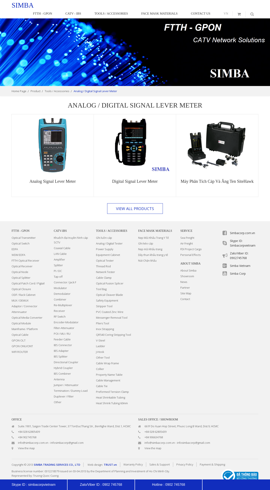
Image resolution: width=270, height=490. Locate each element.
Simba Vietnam (240, 258)
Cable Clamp (104, 270)
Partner (185, 280)
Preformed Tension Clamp (112, 384)
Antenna (59, 372)
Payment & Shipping (212, 457)
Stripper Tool (104, 298)
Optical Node (20, 264)
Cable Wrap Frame (107, 356)
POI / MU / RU (62, 326)
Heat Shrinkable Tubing (110, 390)
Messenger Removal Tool (111, 310)
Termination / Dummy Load (71, 383)
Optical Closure (21, 281)
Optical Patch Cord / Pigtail (28, 276)
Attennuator (19, 304)
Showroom (187, 268)
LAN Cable (60, 246)
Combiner (60, 292)
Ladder (100, 338)
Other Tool (103, 350)
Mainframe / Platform (25, 321)
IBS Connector (63, 337)
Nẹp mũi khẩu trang (150, 241)
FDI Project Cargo (191, 241)
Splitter (58, 257)
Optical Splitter (21, 270)
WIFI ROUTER (20, 344)
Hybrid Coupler (63, 360)
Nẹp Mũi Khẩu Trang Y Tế (153, 230)
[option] (135, 44)
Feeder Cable (62, 332)
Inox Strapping (105, 321)
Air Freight (186, 236)
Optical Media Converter (27, 310)
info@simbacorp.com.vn (33, 435)
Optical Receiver (22, 259)
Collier (100, 361)
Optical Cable (20, 327)
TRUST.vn (110, 457)
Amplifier (59, 252)
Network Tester (105, 264)
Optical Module (21, 316)
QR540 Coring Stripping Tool (113, 327)
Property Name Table (109, 367)
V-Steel (100, 333)
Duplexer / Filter (64, 389)
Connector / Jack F (65, 275)
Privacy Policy (184, 457)
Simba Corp (238, 266)
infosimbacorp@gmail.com (67, 435)
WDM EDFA (18, 247)
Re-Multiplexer (63, 297)
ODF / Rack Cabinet (23, 287)
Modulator (60, 280)
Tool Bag (101, 281)
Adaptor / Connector (24, 298)
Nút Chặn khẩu (147, 253)
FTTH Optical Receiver (25, 253)
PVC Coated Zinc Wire (109, 304)
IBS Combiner (62, 366)
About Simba (188, 263)
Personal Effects (190, 247)
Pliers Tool (102, 316)
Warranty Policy (133, 457)
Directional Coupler (66, 354)
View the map (26, 440)
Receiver (59, 303)
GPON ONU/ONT (22, 338)
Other (57, 394)
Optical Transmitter (24, 230)
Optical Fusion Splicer (109, 276)
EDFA (15, 241)
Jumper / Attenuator (66, 377)
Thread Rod (103, 259)
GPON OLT (19, 333)
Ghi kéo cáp (145, 236)
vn (228, 5)
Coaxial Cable (62, 240)
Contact (185, 291)
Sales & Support (159, 457)
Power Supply (104, 241)
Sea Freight (187, 230)
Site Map (185, 286)
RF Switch (60, 309)
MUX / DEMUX (20, 293)
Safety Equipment (107, 293)
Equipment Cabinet (108, 247)
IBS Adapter (61, 343)
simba (23, 5)
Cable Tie (102, 378)
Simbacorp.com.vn (242, 225)
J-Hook (100, 344)
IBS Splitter (61, 349)
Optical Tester (105, 253)
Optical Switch (21, 236)
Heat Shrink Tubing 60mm (112, 395)
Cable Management (108, 373)
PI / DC (58, 263)
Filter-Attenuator (64, 320)
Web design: (95, 457)
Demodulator (62, 286)
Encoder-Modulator (66, 315)
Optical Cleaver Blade (109, 287)
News (183, 274)
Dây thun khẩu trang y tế (153, 247)
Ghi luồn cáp (104, 230)
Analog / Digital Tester (109, 236)
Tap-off (58, 269)
